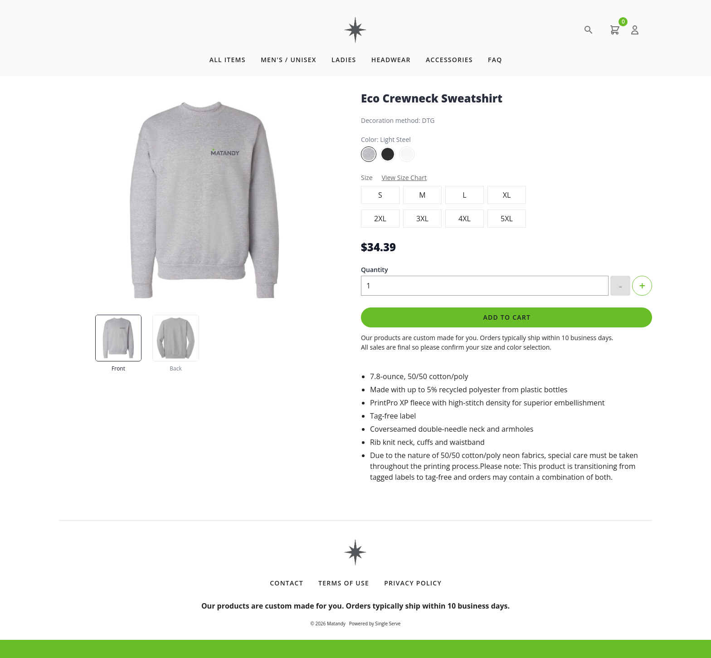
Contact (286, 583)
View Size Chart (404, 177)
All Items (227, 59)
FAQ (495, 59)
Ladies (343, 59)
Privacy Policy (413, 583)
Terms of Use (343, 583)
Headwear (391, 59)
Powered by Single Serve (375, 623)
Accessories (449, 59)
